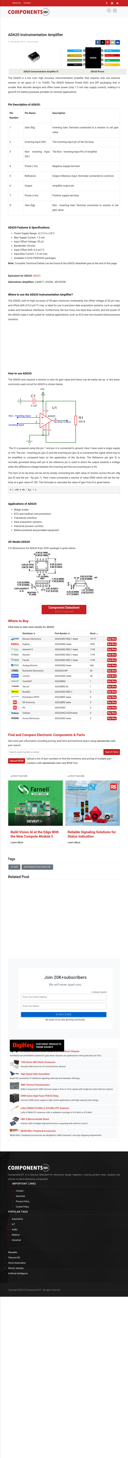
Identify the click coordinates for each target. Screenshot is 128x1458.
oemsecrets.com (106, 818)
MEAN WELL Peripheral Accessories (38, 1208)
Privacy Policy (22, 1322)
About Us (16, 3)
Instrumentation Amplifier (37, 944)
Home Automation (17, 1384)
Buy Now (111, 716)
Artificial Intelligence (18, 1394)
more (75, 716)
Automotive (17, 1340)
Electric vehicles (16, 1389)
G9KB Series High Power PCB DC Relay (39, 1173)
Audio (14, 1350)
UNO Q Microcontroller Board (35, 1197)
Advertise (20, 1317)
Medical (15, 1356)
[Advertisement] (31, 387)
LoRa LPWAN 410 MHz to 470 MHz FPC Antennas (45, 1185)
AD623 (37, 314)
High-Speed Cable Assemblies (35, 1151)
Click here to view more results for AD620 (31, 704)
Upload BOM (16, 838)
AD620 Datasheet (64, 689)
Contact (27, 3)
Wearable (12, 1373)
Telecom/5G (14, 1378)
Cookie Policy (22, 1328)
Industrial (16, 1361)
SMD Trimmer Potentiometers (35, 1162)
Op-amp (14, 944)
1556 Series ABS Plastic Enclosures (38, 1140)
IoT (13, 1345)
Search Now (111, 829)
